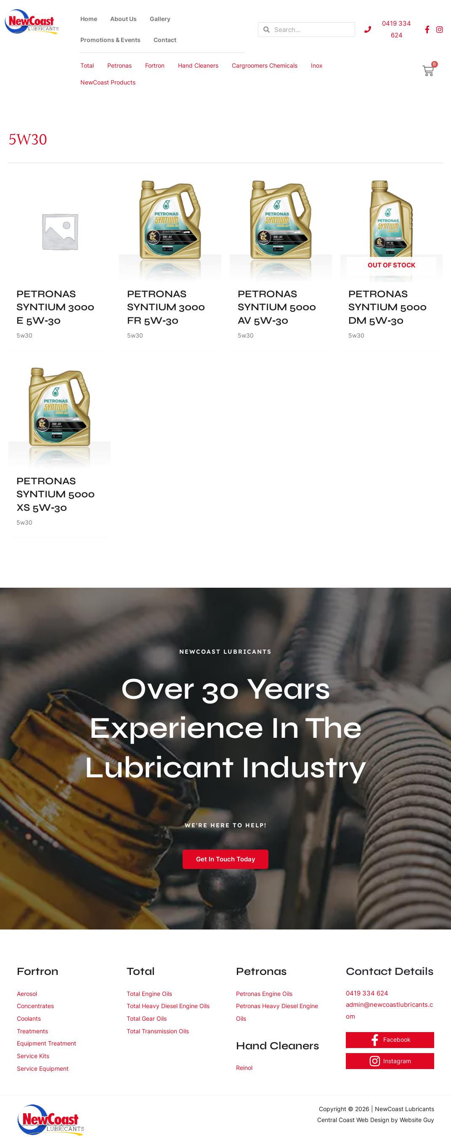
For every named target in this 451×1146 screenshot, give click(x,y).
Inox (317, 65)
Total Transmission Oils (163, 1043)
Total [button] (87, 65)
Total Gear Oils (150, 1031)
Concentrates (38, 1005)
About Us (123, 18)
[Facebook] (390, 1040)
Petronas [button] (119, 65)
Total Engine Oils (153, 993)
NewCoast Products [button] (107, 82)
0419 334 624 (367, 993)
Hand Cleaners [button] (198, 65)
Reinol (245, 1067)
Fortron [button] (154, 65)
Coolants (31, 1018)
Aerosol (29, 993)
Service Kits (36, 1055)
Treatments (35, 1031)
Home (88, 18)
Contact (165, 39)
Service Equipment (47, 1068)
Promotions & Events (110, 39)
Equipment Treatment (51, 1043)
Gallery (160, 18)
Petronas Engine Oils (269, 993)
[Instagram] (390, 1061)
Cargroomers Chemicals (264, 65)
